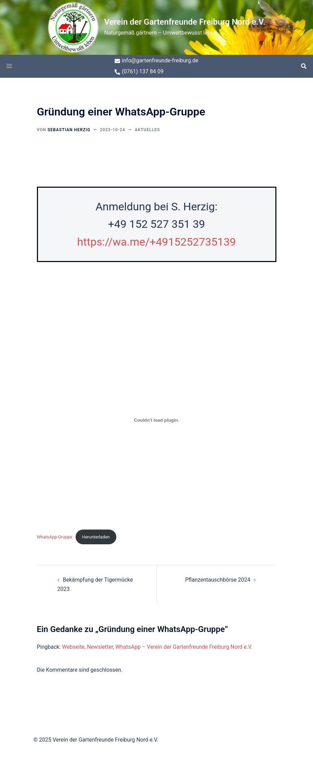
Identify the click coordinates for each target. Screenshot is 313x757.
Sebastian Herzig (69, 129)
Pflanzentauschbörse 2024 (217, 579)
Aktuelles (147, 129)
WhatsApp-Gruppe (55, 536)
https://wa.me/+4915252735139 (156, 241)
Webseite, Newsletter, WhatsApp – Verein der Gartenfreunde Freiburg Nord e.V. (157, 647)
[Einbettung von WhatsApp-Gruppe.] (156, 420)
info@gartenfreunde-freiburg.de (156, 60)
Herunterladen (96, 536)
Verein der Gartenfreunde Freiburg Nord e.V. (184, 22)
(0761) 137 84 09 (139, 71)
